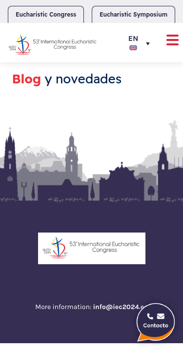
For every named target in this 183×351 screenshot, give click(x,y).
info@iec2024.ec (120, 307)
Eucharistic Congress (46, 14)
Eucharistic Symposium (133, 14)
